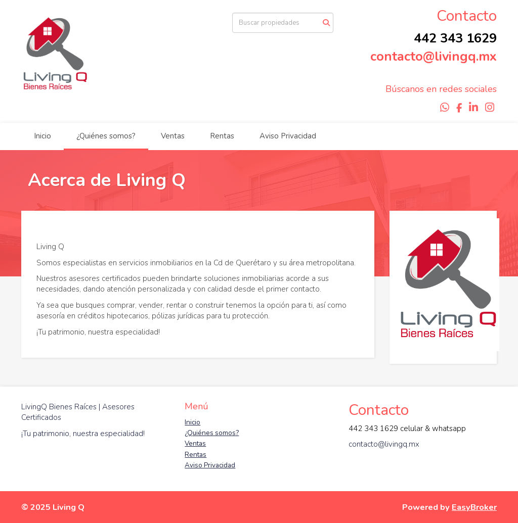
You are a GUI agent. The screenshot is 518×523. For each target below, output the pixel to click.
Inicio (42, 136)
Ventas (173, 136)
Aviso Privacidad (288, 136)
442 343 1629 (455, 38)
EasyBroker (474, 507)
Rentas (222, 136)
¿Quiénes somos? (106, 136)
